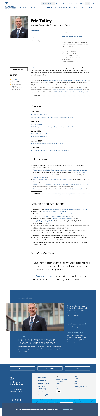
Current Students (60, 381)
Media (57, 388)
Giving (72, 4)
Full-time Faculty (36, 30)
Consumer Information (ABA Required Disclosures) (81, 387)
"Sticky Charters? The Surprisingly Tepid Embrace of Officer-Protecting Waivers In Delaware (60, 184)
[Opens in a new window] (10, 400)
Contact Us (13, 397)
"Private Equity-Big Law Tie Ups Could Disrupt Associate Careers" (52, 180)
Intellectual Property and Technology (72, 36)
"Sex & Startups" (37, 189)
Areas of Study (43, 383)
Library (82, 4)
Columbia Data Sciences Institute (62, 219)
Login (87, 3)
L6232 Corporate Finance (39, 114)
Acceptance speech (45, 276)
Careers (40, 392)
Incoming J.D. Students (61, 379)
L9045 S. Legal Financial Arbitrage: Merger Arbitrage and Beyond (52, 117)
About (77, 4)
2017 (86, 92)
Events (62, 4)
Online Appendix (81, 172)
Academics (42, 380)
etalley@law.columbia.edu (19, 79)
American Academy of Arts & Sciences (54, 212)
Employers (58, 387)
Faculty (58, 383)
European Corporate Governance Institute (61, 214)
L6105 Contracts (36, 124)
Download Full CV (19, 69)
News (57, 4)
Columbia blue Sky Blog (39, 177)
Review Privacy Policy (68, 409)
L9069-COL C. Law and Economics (42, 134)
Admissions (42, 377)
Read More (36, 96)
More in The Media (84, 298)
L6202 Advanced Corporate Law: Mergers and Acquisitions (50, 151)
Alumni (68, 4)
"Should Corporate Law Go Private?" (43, 175)
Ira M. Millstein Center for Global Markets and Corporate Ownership (65, 80)
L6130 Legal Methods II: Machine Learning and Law (47, 144)
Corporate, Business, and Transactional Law (73, 35)
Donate (66, 403)
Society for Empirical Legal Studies (42, 221)
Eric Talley (34, 68)
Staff (57, 385)
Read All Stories (72, 298)
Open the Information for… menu (48, 3)
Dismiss (79, 409)
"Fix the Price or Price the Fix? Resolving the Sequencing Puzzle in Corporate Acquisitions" (59, 170)
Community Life (43, 395)
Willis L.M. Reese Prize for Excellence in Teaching (69, 92)
